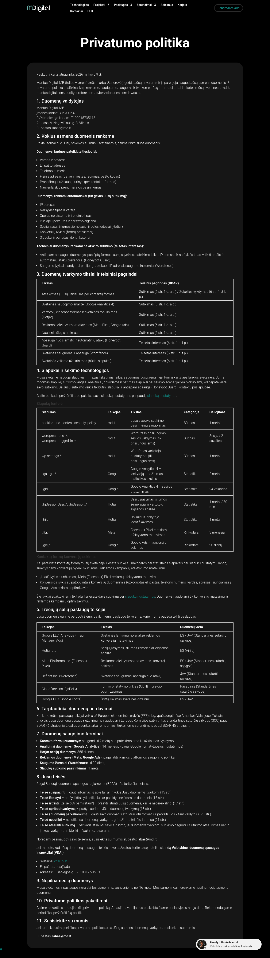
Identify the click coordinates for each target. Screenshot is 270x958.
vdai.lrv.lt (60, 861)
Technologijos (79, 5)
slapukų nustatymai (161, 396)
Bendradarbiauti (227, 8)
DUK (90, 11)
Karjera (182, 5)
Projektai (99, 5)
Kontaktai (76, 11)
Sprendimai (144, 5)
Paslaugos (121, 5)
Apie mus (167, 5)
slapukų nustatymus (140, 596)
